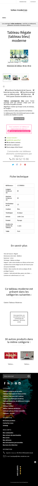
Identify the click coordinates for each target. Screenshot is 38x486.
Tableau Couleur (8, 406)
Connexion (33, 1)
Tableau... (11, 364)
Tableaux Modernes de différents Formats (16, 401)
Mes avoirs (6, 438)
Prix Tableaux (7, 403)
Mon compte (7, 430)
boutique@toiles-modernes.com (19, 456)
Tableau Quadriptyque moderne (13, 399)
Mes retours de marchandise (12, 435)
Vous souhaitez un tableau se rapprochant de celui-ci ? (19, 129)
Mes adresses (7, 440)
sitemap (5, 425)
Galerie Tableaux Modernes (13, 302)
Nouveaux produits (9, 420)
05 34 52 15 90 (19, 159)
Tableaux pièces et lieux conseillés (14, 411)
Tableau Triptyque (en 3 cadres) (13, 396)
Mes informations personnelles (13, 442)
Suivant (4, 86)
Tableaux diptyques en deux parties (14, 394)
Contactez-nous (22, 1)
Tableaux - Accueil (8, 413)
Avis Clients (17, 471)
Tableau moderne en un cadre (12, 391)
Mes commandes (8, 433)
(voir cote (21, 275)
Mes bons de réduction (10, 445)
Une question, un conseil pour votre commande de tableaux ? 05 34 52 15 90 (19, 318)
